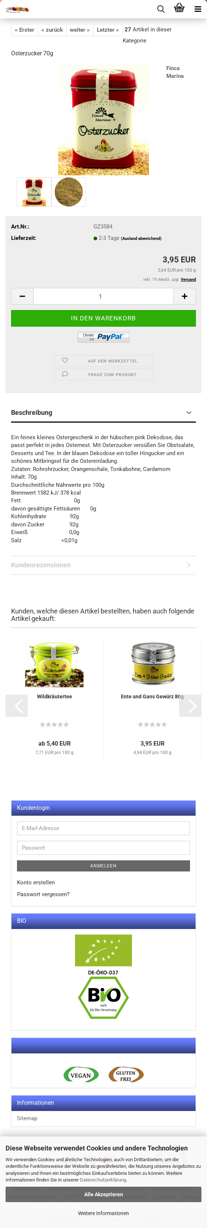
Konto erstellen (36, 882)
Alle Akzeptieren (103, 1194)
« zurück (52, 30)
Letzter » (108, 30)
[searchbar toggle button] (161, 9)
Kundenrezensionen (41, 565)
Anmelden (103, 865)
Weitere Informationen (103, 1213)
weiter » (80, 30)
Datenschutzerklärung (103, 1180)
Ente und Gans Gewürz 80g (152, 696)
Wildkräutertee (54, 696)
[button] (17, 706)
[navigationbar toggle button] (198, 9)
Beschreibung (31, 412)
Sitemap (27, 1118)
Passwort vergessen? (43, 894)
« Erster (24, 30)
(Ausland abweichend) (141, 238)
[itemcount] (103, 296)
